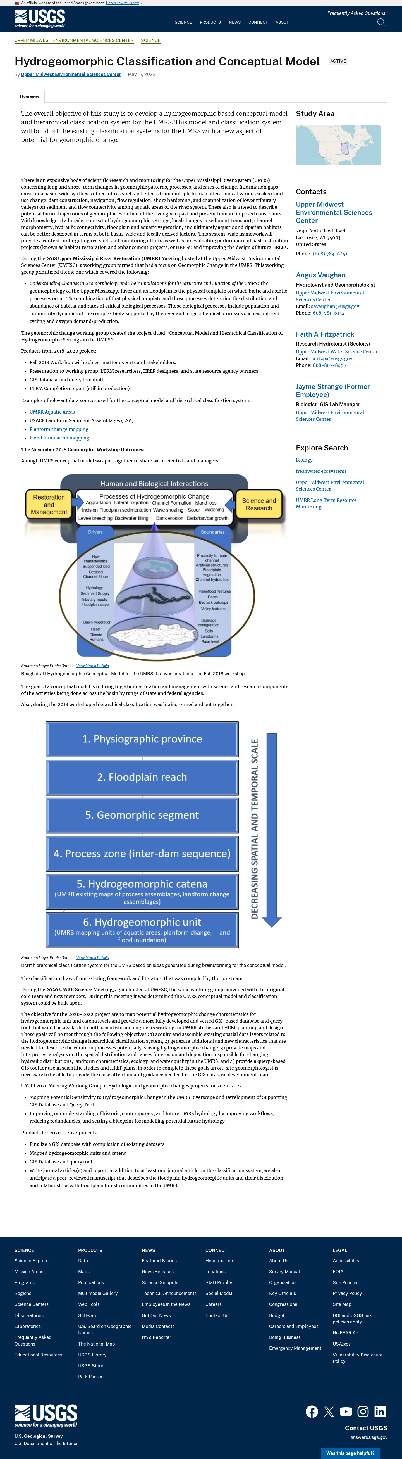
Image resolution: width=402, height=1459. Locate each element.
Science (183, 22)
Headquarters (219, 1260)
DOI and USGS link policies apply (352, 1319)
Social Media (219, 1293)
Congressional (284, 1304)
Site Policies (345, 1282)
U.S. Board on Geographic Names (104, 1330)
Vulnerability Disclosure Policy (357, 1358)
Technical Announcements (169, 1293)
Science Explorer (32, 1260)
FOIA (338, 1271)
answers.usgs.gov (369, 1437)
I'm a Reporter (156, 1337)
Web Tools (89, 1304)
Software (87, 1315)
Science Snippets (160, 1282)
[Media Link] (155, 567)
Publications (91, 1282)
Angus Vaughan (320, 275)
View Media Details (92, 666)
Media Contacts (158, 1326)
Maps (84, 1271)
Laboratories (28, 1326)
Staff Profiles (219, 1282)
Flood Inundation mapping (59, 438)
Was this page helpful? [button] (350, 1453)
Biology (304, 460)
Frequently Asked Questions (356, 13)
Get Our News (156, 1315)
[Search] (381, 22)
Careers (213, 1304)
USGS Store (90, 1365)
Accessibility (346, 1260)
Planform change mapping (59, 429)
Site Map (342, 1304)
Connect (258, 22)
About (282, 22)
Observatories (29, 1315)
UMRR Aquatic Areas (52, 412)
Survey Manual (284, 1271)
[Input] (351, 22)
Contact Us (216, 1315)
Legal (340, 1250)
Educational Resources (38, 1355)
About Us (278, 1260)
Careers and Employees (294, 1326)
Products (210, 22)
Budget (276, 1315)
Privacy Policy (347, 1293)
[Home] (40, 27)
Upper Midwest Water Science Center (337, 352)
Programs (25, 1282)
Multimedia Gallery (98, 1293)
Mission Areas (29, 1271)
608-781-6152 (329, 313)
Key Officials (282, 1293)
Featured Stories (159, 1260)
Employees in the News (166, 1304)
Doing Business (285, 1337)
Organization (282, 1282)
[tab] (30, 96)
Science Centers (32, 1304)
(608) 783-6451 (330, 253)
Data (83, 1260)
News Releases (158, 1271)
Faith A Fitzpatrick (325, 334)
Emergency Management (295, 1348)
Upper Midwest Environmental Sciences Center (74, 40)
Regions (23, 1293)
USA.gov (342, 1344)
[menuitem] (183, 18)
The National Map (96, 1344)
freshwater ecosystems (321, 471)
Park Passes (90, 1376)
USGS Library (92, 1355)
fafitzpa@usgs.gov (331, 358)
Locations (215, 1271)
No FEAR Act (346, 1333)
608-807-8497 (329, 365)
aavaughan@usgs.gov (335, 306)
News (235, 22)
